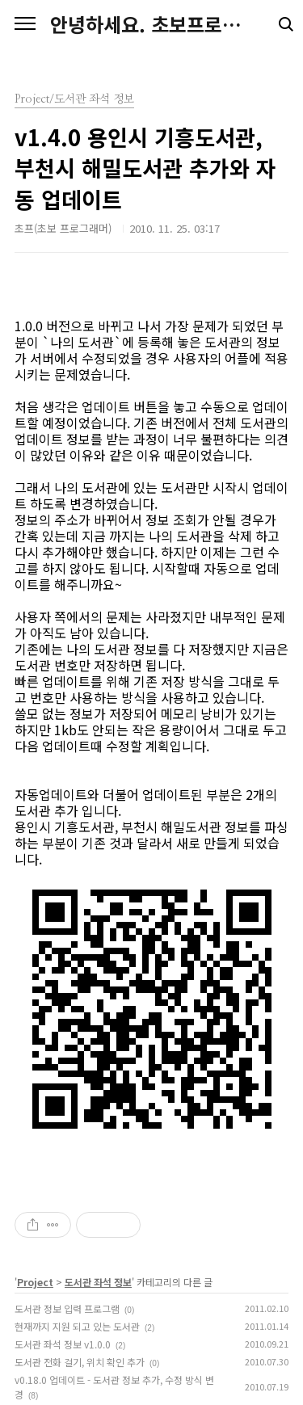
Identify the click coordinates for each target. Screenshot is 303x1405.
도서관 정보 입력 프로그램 (67, 1308)
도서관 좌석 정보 (98, 1282)
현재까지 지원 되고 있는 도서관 (77, 1326)
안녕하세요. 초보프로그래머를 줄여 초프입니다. (151, 24)
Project (35, 1282)
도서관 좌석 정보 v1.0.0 (63, 1344)
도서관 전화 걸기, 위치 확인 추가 (80, 1362)
